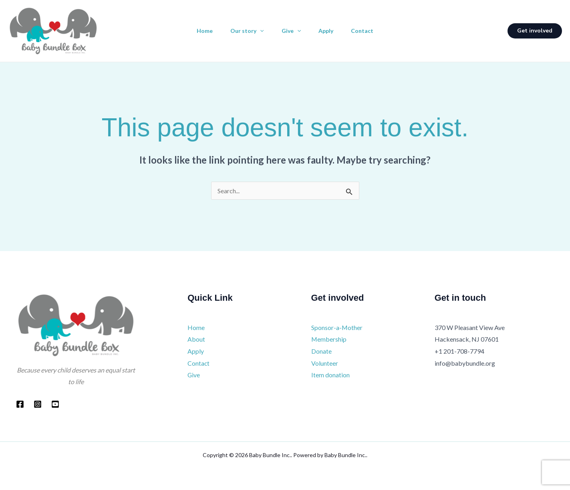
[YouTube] (55, 404)
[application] (258, 31)
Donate (321, 351)
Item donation (330, 375)
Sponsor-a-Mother (337, 327)
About (196, 339)
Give (291, 31)
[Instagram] (38, 404)
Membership (329, 339)
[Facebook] (20, 404)
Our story (245, 31)
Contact (365, 30)
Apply (327, 30)
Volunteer (324, 363)
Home (201, 30)
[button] (535, 30)
